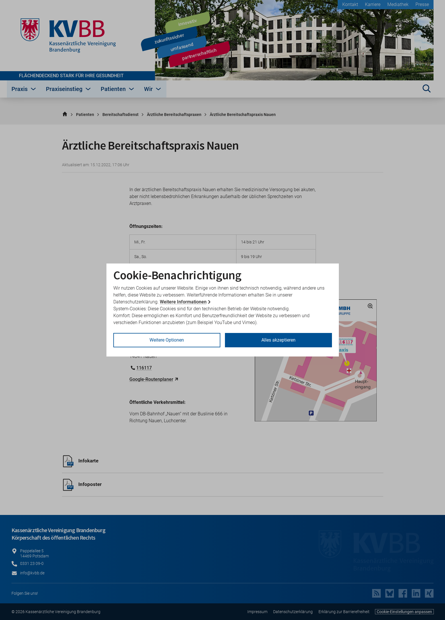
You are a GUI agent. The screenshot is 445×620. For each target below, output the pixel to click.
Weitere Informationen (183, 302)
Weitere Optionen (166, 340)
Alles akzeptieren (278, 340)
